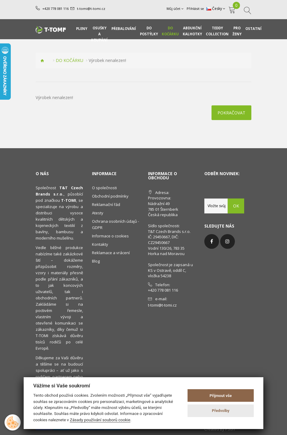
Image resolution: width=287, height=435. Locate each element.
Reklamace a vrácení (111, 252)
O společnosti (104, 187)
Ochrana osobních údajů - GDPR (115, 224)
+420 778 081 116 (55, 8)
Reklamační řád (106, 204)
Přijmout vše (221, 395)
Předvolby (220, 410)
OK (236, 206)
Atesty (97, 213)
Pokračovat (231, 113)
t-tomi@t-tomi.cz (91, 8)
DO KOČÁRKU (69, 60)
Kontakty (100, 244)
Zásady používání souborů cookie (100, 419)
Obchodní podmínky (110, 196)
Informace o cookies (110, 236)
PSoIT (230, 429)
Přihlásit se (195, 8)
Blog (96, 261)
